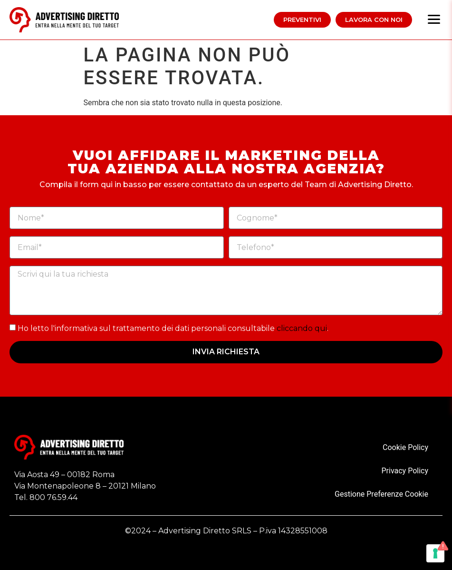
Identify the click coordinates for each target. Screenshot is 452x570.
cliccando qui (302, 328)
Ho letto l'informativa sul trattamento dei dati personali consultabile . (173, 328)
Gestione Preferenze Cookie (381, 494)
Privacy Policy (405, 470)
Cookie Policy (405, 447)
